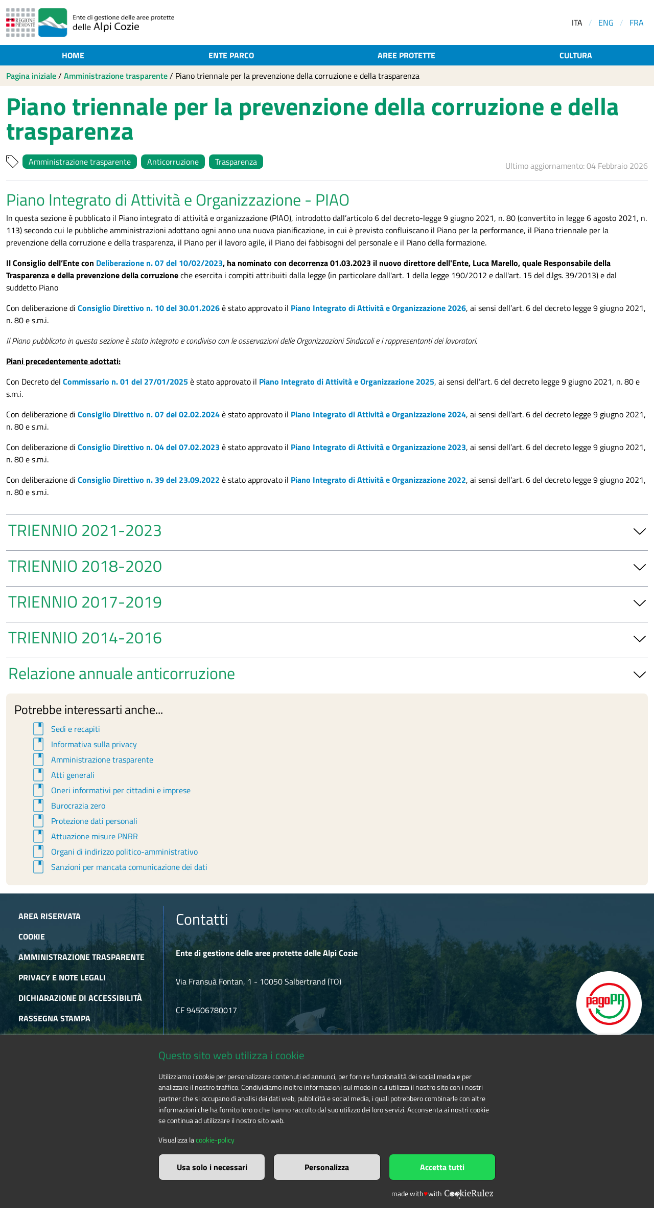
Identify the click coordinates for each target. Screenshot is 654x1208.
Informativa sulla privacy (83, 744)
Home (73, 55)
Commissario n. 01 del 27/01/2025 (125, 381)
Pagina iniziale (31, 76)
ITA (577, 22)
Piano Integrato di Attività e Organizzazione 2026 (378, 308)
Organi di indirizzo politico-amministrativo (114, 851)
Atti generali (62, 775)
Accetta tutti (442, 1167)
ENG (606, 22)
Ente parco (231, 55)
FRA (636, 22)
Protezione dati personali (83, 821)
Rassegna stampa (54, 1018)
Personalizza (327, 1167)
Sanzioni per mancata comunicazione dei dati (118, 867)
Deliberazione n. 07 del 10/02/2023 (159, 263)
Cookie (31, 936)
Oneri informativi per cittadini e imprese (110, 790)
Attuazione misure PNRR (84, 836)
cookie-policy (215, 1140)
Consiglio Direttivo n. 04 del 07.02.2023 (149, 447)
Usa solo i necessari (212, 1167)
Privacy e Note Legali (62, 977)
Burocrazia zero (67, 805)
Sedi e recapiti (65, 729)
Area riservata (49, 916)
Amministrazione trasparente (116, 76)
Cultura (575, 55)
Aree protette (406, 55)
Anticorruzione (173, 161)
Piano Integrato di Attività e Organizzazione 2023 (378, 447)
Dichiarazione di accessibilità (80, 998)
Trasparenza (236, 161)
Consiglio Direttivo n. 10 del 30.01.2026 (149, 308)
